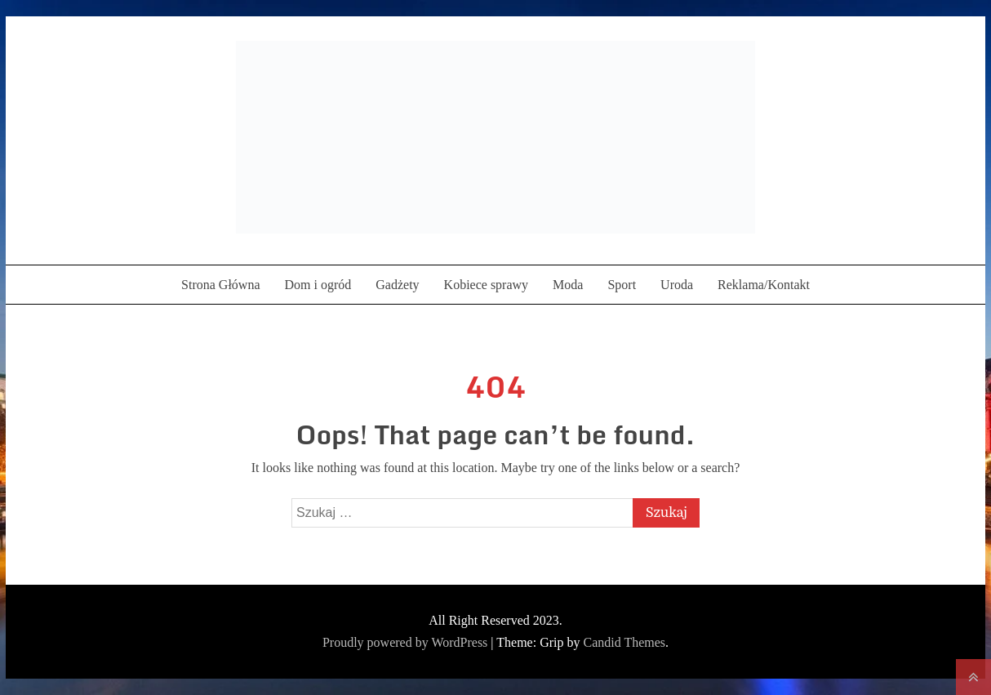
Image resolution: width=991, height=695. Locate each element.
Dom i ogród (317, 285)
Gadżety (397, 285)
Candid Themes (624, 642)
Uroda (676, 285)
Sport (621, 285)
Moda (568, 285)
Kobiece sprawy (486, 285)
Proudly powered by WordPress (406, 642)
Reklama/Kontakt (764, 285)
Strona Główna (220, 285)
